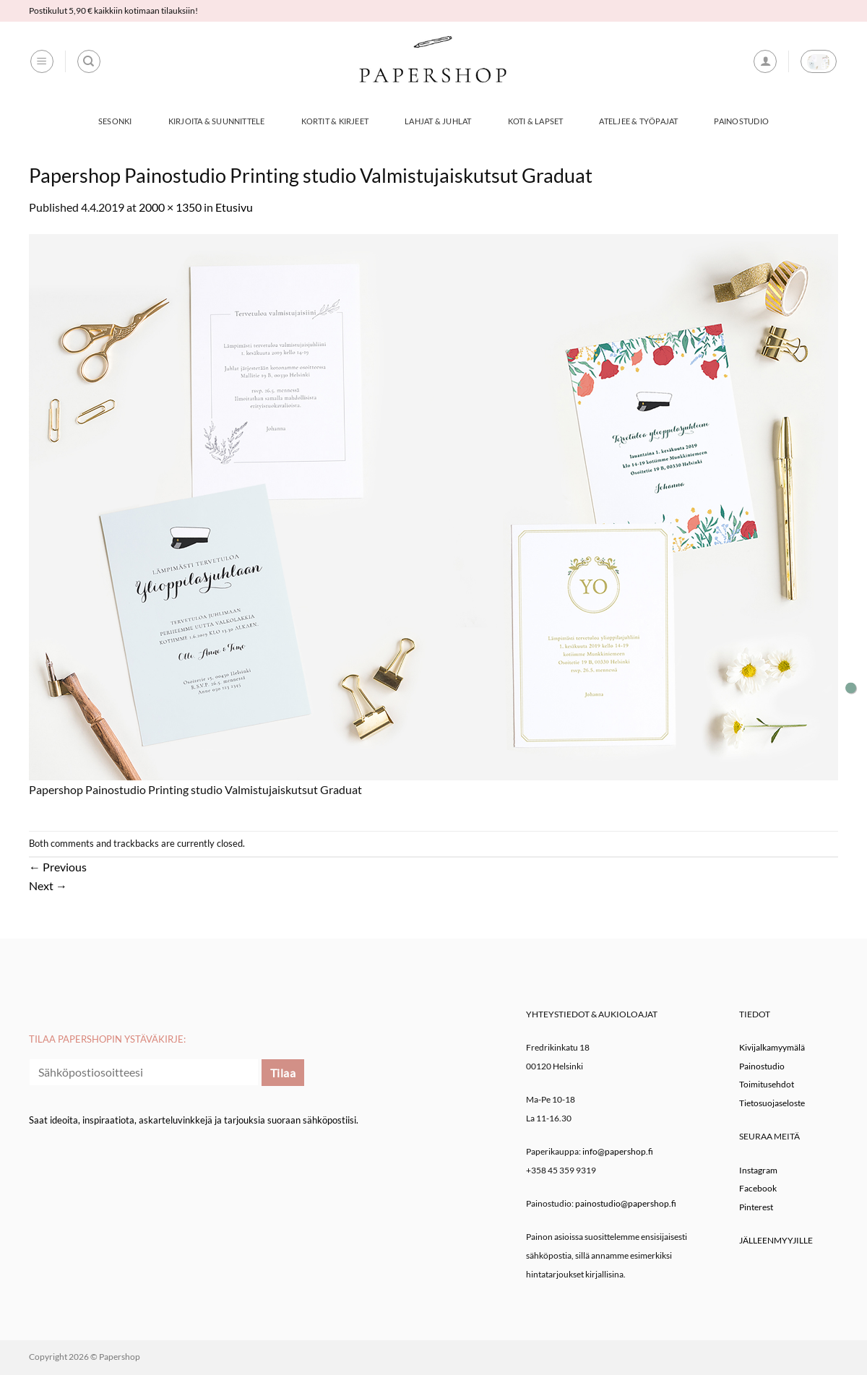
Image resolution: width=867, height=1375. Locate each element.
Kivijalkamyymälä (772, 1047)
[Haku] (88, 61)
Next (48, 885)
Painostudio (741, 121)
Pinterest (756, 1207)
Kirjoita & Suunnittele (216, 121)
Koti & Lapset (536, 121)
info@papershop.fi (617, 1151)
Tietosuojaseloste (772, 1103)
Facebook (758, 1188)
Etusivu (234, 207)
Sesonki (115, 121)
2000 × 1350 (170, 207)
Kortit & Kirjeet (335, 121)
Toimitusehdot (766, 1084)
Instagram (758, 1170)
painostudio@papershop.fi (625, 1203)
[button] (41, 61)
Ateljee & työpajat (638, 121)
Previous (58, 867)
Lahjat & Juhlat (438, 121)
